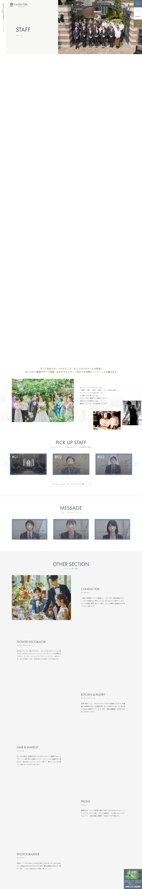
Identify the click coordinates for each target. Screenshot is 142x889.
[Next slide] (136, 465)
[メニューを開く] (138, 3)
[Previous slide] (5, 465)
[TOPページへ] (18, 4)
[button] (71, 477)
